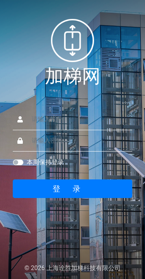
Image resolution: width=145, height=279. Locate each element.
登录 (73, 188)
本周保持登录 (45, 162)
